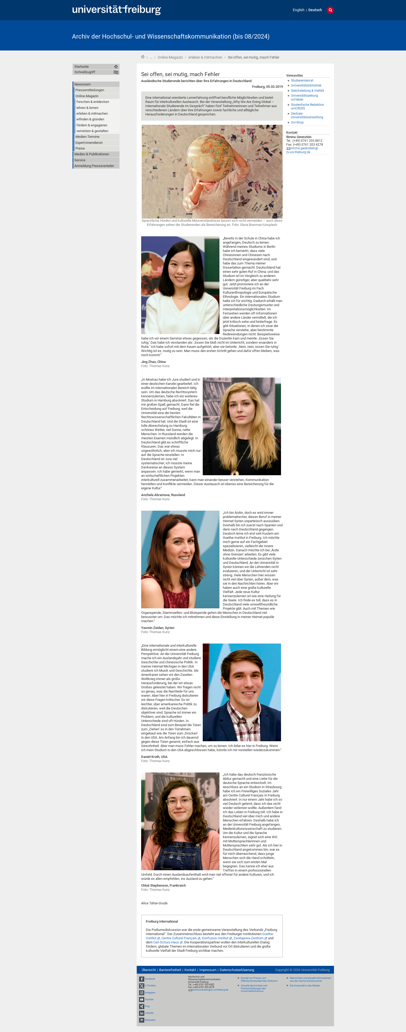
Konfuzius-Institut (215, 938)
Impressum (207, 970)
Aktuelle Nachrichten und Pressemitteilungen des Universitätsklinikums (254, 988)
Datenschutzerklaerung (237, 970)
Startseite (142, 57)
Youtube (149, 999)
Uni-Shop (297, 122)
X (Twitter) (150, 986)
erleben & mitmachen (205, 57)
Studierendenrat (302, 80)
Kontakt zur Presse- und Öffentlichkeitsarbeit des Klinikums (259, 979)
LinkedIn (149, 1013)
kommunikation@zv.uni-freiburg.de (210, 989)
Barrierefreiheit (170, 970)
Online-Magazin (170, 57)
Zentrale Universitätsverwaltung (307, 115)
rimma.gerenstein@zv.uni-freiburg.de (302, 150)
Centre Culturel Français (179, 938)
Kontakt (190, 970)
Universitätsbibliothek (306, 85)
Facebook (150, 979)
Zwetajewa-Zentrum (249, 938)
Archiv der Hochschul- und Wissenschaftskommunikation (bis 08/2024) (171, 36)
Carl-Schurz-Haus (166, 942)
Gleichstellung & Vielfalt (307, 90)
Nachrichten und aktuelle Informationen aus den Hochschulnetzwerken (310, 979)
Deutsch (315, 10)
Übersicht (149, 970)
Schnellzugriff (85, 72)
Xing (147, 1006)
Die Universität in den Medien (305, 985)
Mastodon (150, 1020)
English (299, 10)
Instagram (150, 992)
